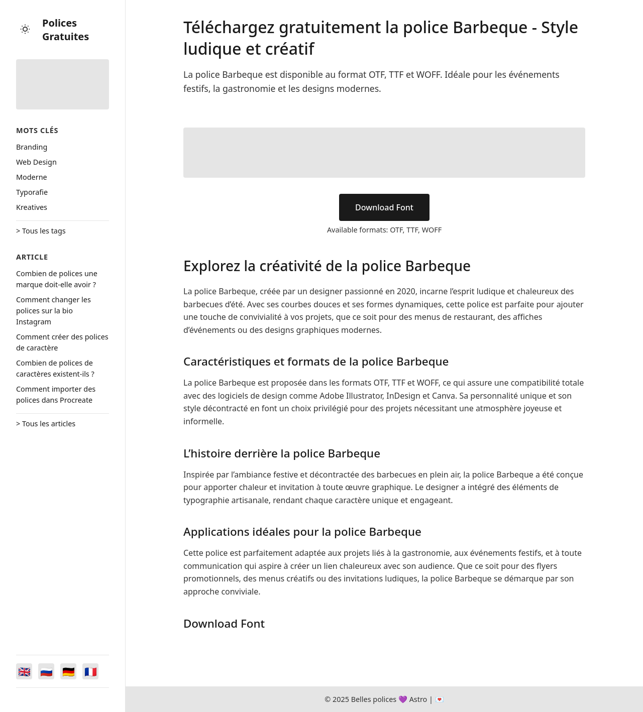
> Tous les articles (45, 423)
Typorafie (32, 192)
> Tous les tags (41, 230)
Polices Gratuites (65, 29)
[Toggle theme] (25, 30)
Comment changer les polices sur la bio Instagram (53, 310)
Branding (31, 147)
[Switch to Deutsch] (68, 671)
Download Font (384, 207)
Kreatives (31, 207)
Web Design (36, 162)
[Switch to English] (24, 671)
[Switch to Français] (90, 671)
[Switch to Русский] (46, 671)
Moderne (31, 177)
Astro (418, 699)
